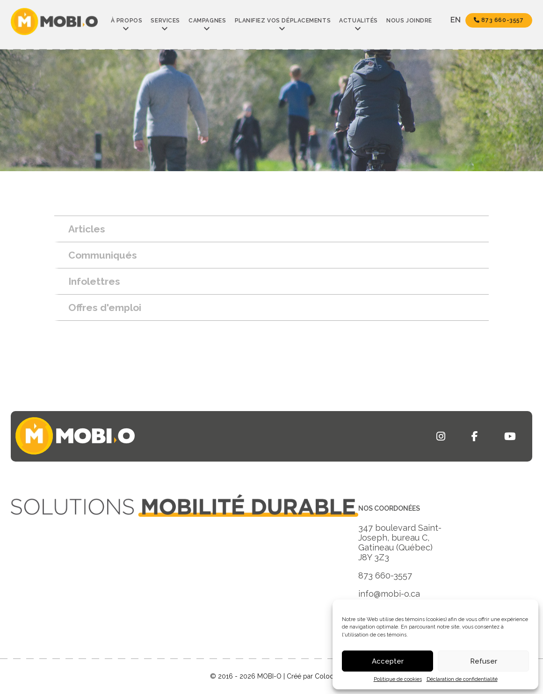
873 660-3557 (498, 20)
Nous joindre (409, 20)
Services (165, 20)
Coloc (324, 676)
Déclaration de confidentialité (462, 679)
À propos (126, 20)
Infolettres (94, 281)
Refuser (483, 661)
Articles (86, 229)
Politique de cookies (398, 679)
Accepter (388, 661)
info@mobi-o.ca (389, 594)
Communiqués (102, 255)
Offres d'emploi (104, 307)
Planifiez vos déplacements (283, 20)
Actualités (358, 20)
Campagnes (207, 20)
